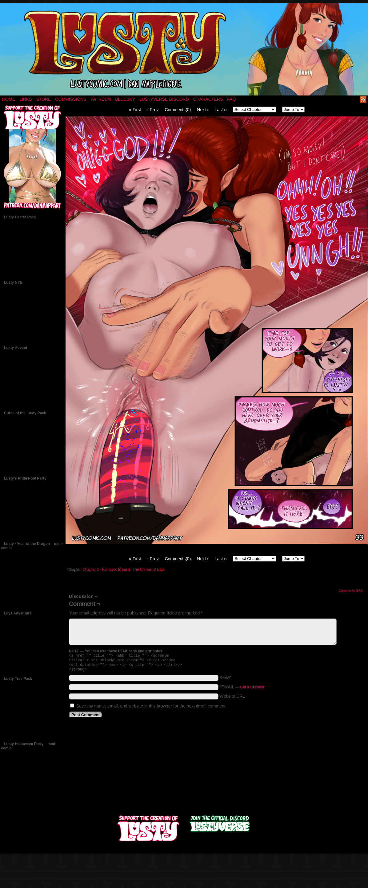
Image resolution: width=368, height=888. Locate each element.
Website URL (232, 698)
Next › (202, 109)
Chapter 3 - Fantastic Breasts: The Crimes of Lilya (123, 569)
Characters (208, 99)
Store (43, 99)
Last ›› (221, 109)
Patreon (101, 99)
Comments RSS (350, 591)
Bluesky (125, 99)
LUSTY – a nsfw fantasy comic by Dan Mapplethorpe (184, 49)
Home (8, 99)
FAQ (231, 99)
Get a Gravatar (252, 689)
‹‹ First (135, 109)
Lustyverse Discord (164, 99)
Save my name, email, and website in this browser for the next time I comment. (151, 708)
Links (25, 99)
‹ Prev (152, 109)
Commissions (70, 99)
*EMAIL (242, 689)
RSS (363, 99)
